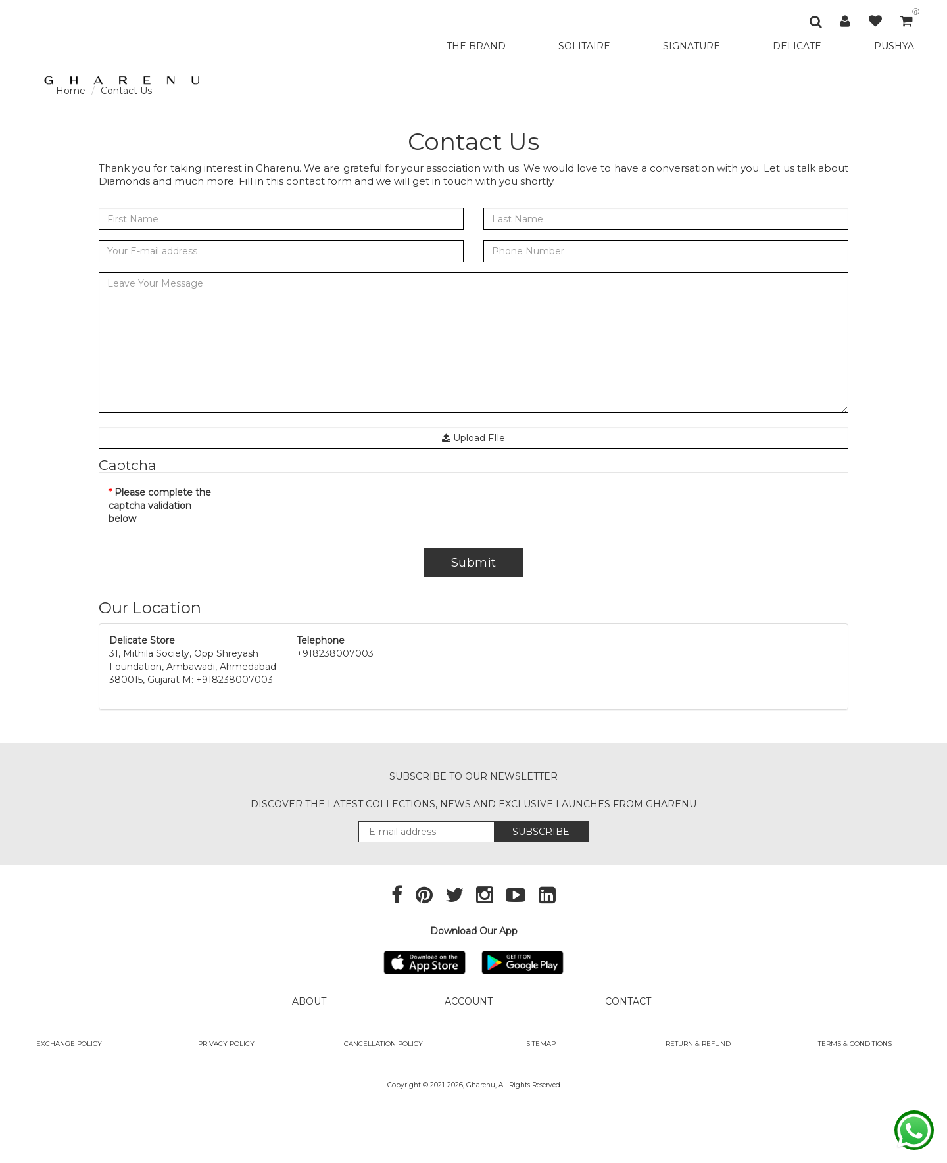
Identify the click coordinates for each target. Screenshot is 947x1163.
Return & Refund (698, 1043)
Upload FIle (473, 438)
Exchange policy (69, 1043)
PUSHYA (894, 46)
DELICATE (797, 46)
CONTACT (628, 1001)
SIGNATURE (691, 46)
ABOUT (309, 1001)
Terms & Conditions (855, 1043)
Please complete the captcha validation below (160, 506)
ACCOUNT (469, 1001)
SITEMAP (541, 1043)
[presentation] (333, 511)
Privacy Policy (226, 1043)
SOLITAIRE (584, 46)
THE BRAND (476, 46)
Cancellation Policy (383, 1043)
